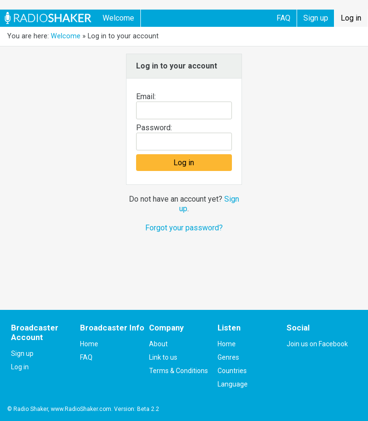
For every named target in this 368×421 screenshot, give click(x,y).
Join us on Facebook (317, 344)
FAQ (283, 18)
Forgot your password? (184, 227)
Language (233, 384)
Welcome (118, 18)
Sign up (315, 18)
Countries (232, 371)
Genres (228, 357)
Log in (351, 18)
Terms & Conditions (178, 371)
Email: (146, 96)
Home (89, 344)
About (158, 344)
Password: (154, 127)
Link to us (163, 357)
